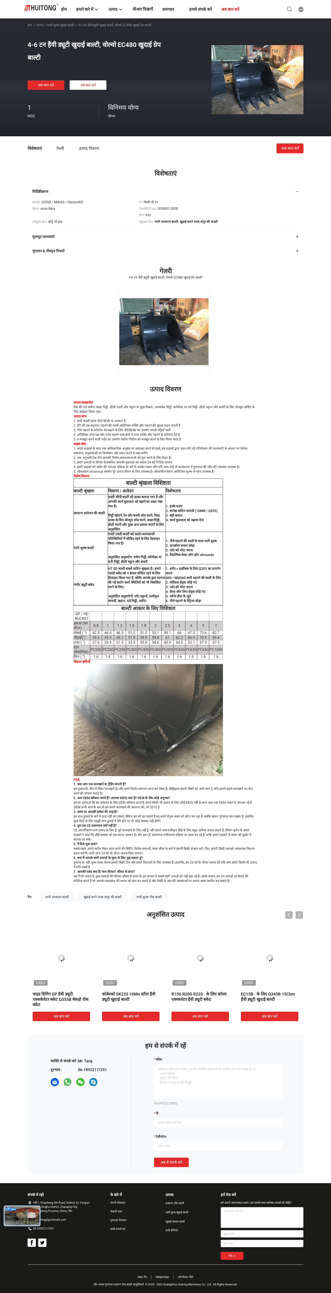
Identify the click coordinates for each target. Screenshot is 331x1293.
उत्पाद (39, 25)
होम (30, 25)
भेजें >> (232, 1256)
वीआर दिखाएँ (143, 9)
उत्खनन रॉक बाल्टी (175, 1203)
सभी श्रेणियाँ (172, 1230)
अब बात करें (46, 85)
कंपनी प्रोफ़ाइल (117, 1202)
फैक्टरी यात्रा (116, 1211)
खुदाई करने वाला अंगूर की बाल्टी (103, 897)
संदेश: (159, 1059)
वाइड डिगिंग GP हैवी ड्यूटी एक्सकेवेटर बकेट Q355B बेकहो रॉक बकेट (60, 999)
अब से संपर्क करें (171, 1162)
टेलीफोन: (161, 1137)
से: (157, 1113)
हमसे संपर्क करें (117, 1229)
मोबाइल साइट (162, 1277)
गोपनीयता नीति (185, 1277)
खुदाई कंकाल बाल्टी (175, 1221)
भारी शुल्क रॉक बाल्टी (149, 897)
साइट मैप (142, 1277)
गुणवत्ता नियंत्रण (118, 1220)
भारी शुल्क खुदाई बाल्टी (60, 25)
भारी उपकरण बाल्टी (57, 897)
